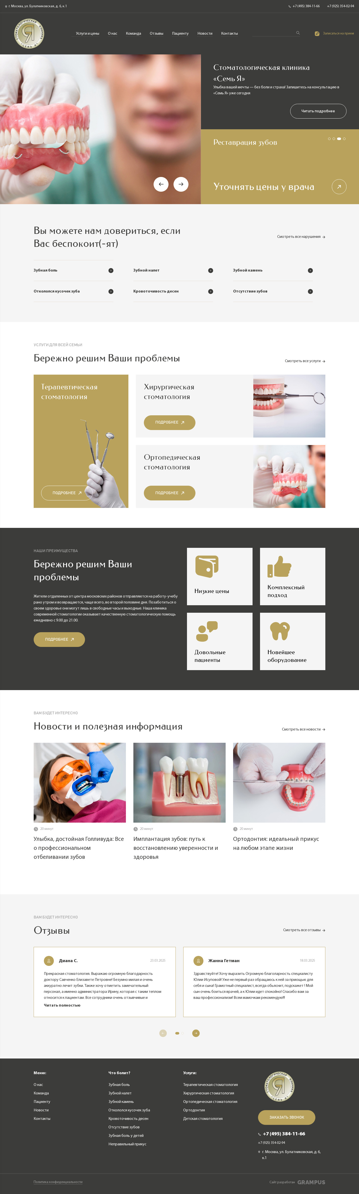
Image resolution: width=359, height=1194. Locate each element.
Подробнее (67, 494)
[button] (161, 184)
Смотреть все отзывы (304, 931)
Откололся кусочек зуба (129, 1110)
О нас (112, 34)
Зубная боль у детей (126, 1136)
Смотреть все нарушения (301, 237)
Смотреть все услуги (305, 362)
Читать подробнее (318, 112)
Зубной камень (121, 1102)
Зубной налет (120, 1093)
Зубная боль (119, 1085)
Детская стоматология (298, 16)
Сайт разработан (297, 1182)
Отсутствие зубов (124, 1127)
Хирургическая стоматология (135, 16)
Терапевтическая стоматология (68, 16)
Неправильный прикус (127, 1144)
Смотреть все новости (303, 731)
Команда (133, 34)
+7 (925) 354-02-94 (340, 6)
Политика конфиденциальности (58, 1182)
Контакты (229, 34)
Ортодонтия (254, 16)
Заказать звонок (286, 1117)
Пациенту (180, 34)
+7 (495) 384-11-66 (304, 6)
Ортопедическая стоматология (202, 16)
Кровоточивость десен (128, 1119)
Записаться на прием (334, 33)
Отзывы (157, 34)
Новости (205, 34)
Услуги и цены (87, 34)
